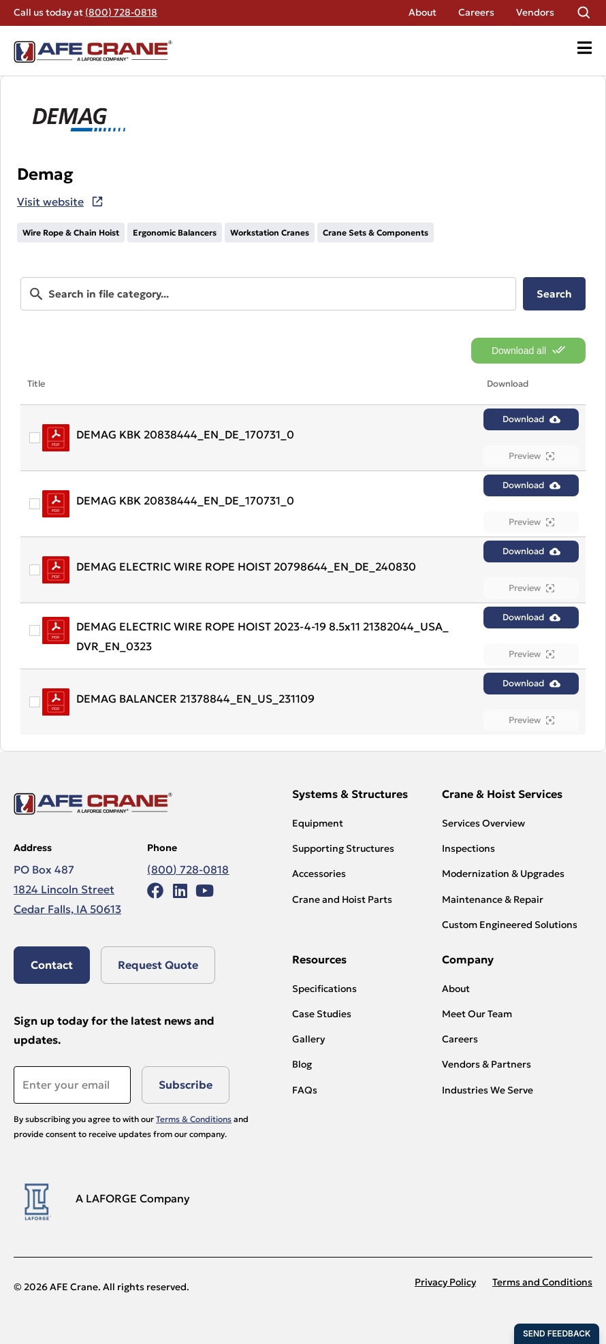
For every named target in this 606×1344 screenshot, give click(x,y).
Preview (531, 456)
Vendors (535, 12)
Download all (528, 350)
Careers (476, 12)
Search (554, 293)
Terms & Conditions (194, 1119)
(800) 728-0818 (121, 12)
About (422, 12)
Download (531, 419)
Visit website (50, 201)
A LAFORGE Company (133, 1198)
